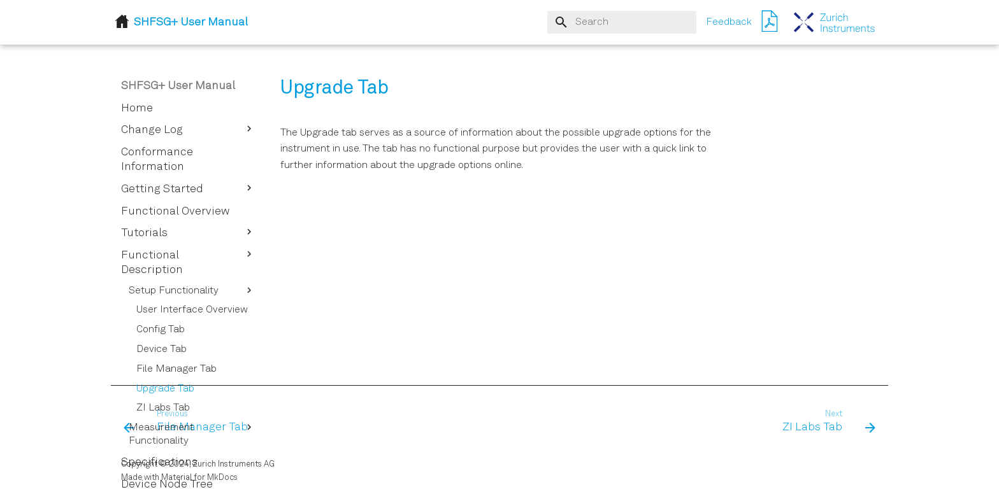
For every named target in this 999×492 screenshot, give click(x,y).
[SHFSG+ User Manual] (835, 22)
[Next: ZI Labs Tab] (825, 422)
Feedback (729, 22)
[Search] (621, 22)
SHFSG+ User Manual (178, 86)
